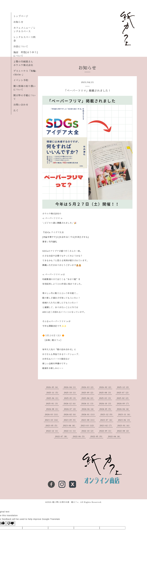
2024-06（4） (88, 409)
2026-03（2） (88, 387)
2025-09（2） (88, 393)
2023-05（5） (52, 425)
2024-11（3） (87, 403)
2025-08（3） (105, 393)
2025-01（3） (52, 403)
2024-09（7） (123, 403)
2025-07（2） (123, 393)
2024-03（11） (52, 414)
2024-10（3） (105, 403)
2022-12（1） (52, 431)
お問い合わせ (20, 105)
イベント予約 (20, 80)
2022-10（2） (88, 431)
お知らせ (18, 22)
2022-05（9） (96, 436)
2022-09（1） (105, 431)
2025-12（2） (123, 387)
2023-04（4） (69, 425)
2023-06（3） (124, 420)
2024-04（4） (123, 409)
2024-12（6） (70, 403)
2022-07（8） (61, 436)
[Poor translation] (10, 523)
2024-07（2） (70, 409)
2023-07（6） (106, 420)
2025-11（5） (53, 393)
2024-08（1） (52, 409)
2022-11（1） (70, 431)
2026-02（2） (105, 387)
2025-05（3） (70, 398)
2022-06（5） (79, 436)
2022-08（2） (123, 431)
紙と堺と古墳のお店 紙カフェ (65, 502)
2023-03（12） (88, 425)
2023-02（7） (106, 425)
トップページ (20, 16)
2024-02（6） (70, 414)
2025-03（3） (105, 398)
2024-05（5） (105, 409)
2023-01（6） (123, 425)
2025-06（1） (53, 398)
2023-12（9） (106, 414)
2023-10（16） (52, 420)
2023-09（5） (70, 420)
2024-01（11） (89, 414)
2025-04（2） (88, 398)
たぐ (15, 110)
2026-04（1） (70, 387)
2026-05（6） (52, 387)
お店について (20, 46)
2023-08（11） (88, 420)
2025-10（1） (70, 393)
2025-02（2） (123, 398)
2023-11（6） (124, 414)
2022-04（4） (114, 436)
